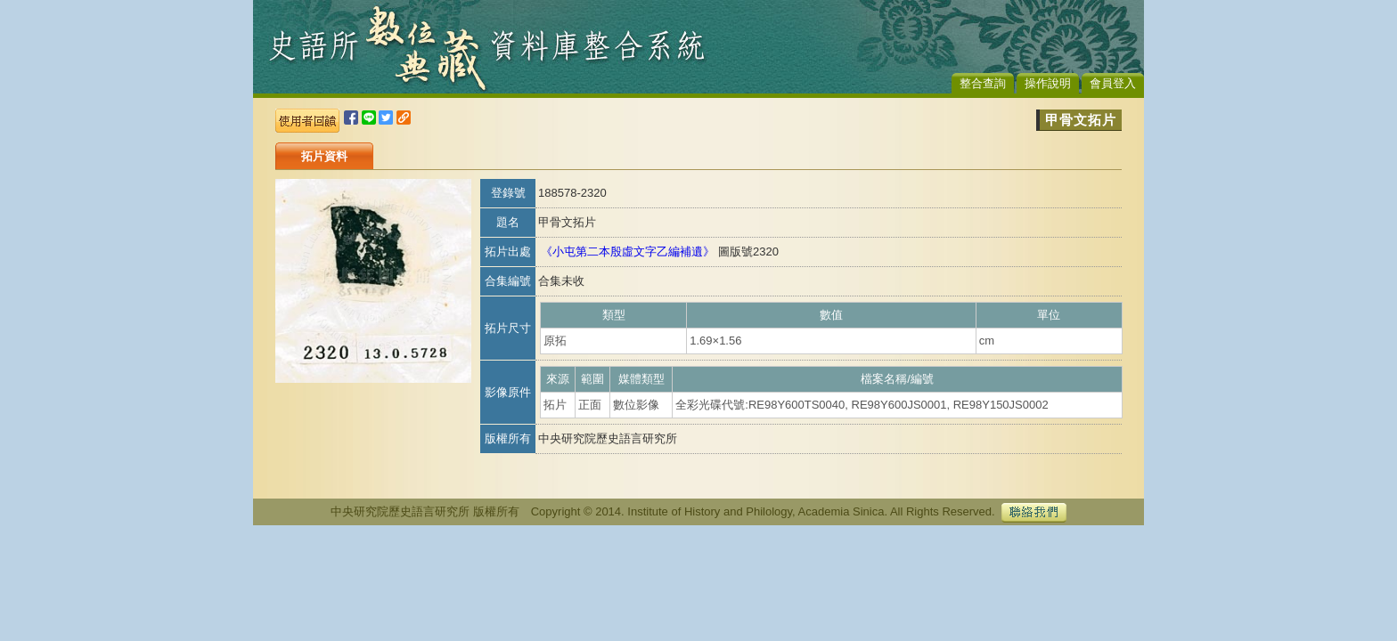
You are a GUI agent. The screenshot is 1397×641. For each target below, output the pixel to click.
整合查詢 (983, 83)
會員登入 (1113, 83)
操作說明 (1048, 83)
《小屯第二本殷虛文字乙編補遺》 (628, 251)
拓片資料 (324, 156)
